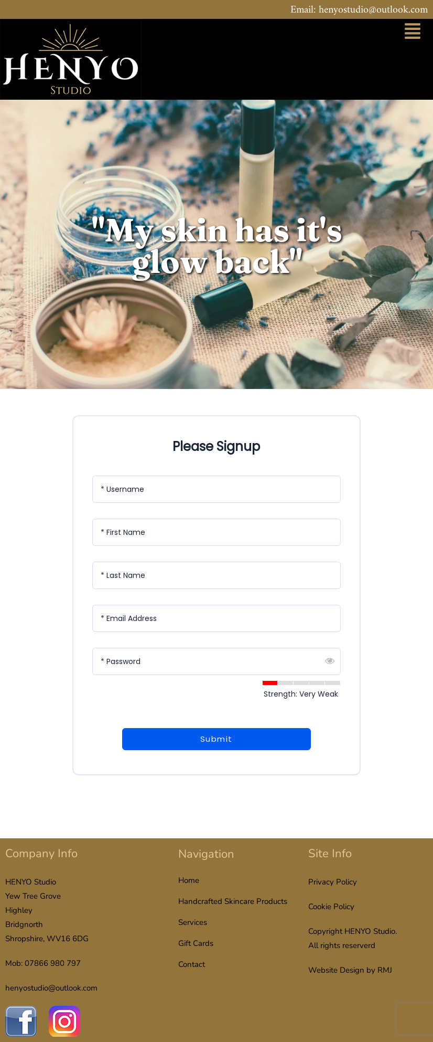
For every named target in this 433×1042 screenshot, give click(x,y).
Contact (191, 964)
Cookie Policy (331, 906)
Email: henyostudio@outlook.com (359, 10)
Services (192, 922)
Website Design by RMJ (350, 970)
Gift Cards (195, 943)
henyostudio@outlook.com (51, 988)
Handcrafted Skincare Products (232, 901)
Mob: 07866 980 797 (43, 963)
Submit (216, 738)
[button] (412, 32)
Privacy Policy (332, 882)
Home (188, 880)
